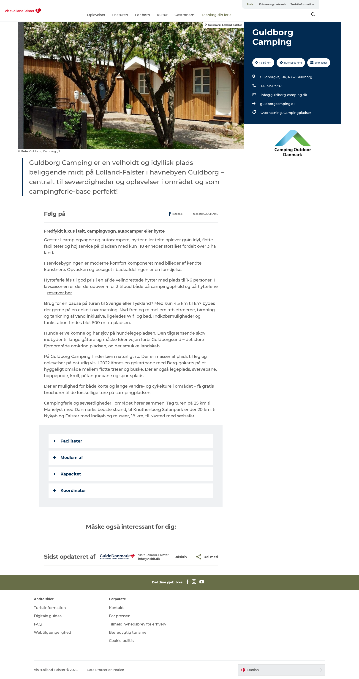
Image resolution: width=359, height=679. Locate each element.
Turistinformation (329, 4)
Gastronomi (205, 15)
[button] (181, 557)
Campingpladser (297, 113)
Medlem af (68, 457)
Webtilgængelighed (56, 632)
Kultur (182, 15)
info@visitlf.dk (149, 559)
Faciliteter (68, 441)
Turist (277, 4)
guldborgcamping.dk (277, 104)
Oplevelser (116, 15)
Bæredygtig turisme (130, 632)
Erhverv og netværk (299, 4)
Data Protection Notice (109, 670)
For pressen (122, 616)
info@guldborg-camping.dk (284, 95)
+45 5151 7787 (270, 86)
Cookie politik (123, 641)
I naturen (140, 15)
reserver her (59, 292)
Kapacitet (67, 474)
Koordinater (70, 490)
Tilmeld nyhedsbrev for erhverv (140, 624)
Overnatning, (271, 113)
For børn (162, 15)
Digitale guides (51, 616)
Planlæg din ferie (237, 15)
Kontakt (118, 608)
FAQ (41, 624)
